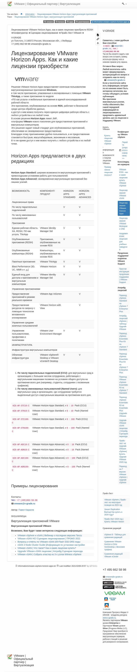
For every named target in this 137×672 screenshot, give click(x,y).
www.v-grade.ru (109, 618)
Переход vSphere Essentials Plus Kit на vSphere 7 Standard (123, 341)
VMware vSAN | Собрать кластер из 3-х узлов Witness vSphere (49, 554)
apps (70, 22)
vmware (48, 22)
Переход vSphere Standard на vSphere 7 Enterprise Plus (123, 303)
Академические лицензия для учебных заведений (123, 241)
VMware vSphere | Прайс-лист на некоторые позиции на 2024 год (115, 502)
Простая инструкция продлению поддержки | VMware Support (124, 275)
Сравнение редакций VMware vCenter (113, 555)
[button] (124, 4)
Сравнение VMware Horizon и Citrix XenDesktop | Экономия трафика (114, 545)
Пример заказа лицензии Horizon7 (108, 171)
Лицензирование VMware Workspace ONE (123, 223)
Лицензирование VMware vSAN (123, 194)
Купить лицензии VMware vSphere (108, 140)
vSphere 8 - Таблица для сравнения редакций (115, 536)
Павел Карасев (26, 510)
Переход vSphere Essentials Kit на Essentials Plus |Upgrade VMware (123, 406)
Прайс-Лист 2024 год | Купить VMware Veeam (114, 520)
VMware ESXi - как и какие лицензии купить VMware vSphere (123, 177)
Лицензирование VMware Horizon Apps (123, 208)
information (30, 14)
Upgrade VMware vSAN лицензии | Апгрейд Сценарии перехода (50, 551)
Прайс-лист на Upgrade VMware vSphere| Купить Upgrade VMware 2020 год (123, 451)
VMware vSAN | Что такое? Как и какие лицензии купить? (47, 548)
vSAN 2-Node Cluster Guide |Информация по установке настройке (51, 545)
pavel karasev (82, 22)
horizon (60, 22)
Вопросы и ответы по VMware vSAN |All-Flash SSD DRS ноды (49, 541)
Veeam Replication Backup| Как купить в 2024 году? (113, 512)
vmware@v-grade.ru (24, 503)
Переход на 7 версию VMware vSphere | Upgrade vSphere (123, 474)
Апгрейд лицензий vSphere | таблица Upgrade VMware (123, 322)
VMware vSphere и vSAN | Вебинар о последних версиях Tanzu (50, 535)
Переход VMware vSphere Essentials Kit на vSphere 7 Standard (123, 385)
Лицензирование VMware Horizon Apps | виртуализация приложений (67, 14)
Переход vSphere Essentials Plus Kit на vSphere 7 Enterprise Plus (123, 363)
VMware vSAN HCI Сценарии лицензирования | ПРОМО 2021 (49, 538)
